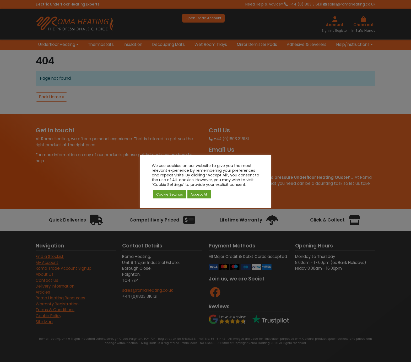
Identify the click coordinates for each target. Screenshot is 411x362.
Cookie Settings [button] (169, 194)
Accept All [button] (199, 194)
